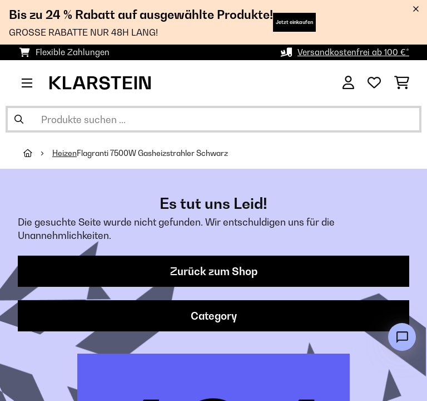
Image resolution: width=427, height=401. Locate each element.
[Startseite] (37, 153)
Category (214, 316)
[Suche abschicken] (18, 119)
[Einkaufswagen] (401, 83)
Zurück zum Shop (213, 271)
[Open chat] (402, 337)
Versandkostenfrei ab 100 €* (353, 52)
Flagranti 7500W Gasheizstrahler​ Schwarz (152, 153)
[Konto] (348, 83)
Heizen (64, 153)
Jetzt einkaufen (294, 22)
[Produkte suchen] (213, 119)
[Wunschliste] (374, 83)
